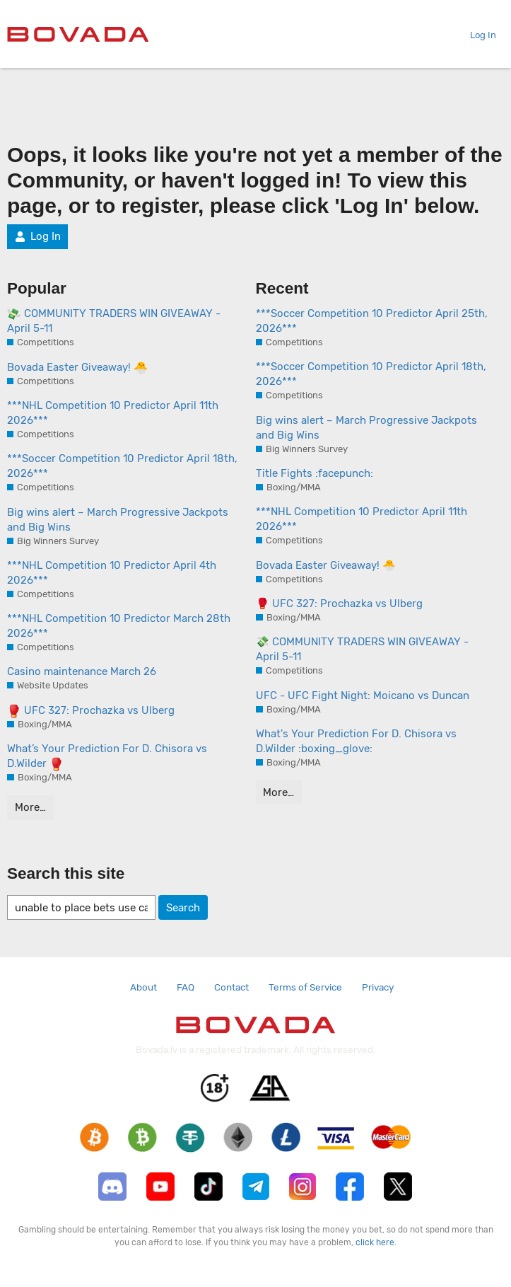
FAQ (185, 987)
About (143, 987)
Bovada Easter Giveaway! (77, 368)
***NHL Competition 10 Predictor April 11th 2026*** (112, 413)
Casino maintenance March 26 (81, 671)
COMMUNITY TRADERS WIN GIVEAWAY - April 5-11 (114, 321)
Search (183, 907)
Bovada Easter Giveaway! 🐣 (326, 565)
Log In (477, 35)
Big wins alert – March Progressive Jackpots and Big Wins (117, 519)
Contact (231, 987)
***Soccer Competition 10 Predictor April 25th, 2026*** (372, 321)
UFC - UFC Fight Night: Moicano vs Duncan (362, 695)
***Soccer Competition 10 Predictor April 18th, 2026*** (122, 466)
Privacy (378, 987)
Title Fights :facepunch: (314, 473)
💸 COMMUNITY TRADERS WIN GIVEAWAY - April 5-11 (362, 649)
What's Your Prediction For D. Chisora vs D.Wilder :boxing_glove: (356, 741)
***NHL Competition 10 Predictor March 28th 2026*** (118, 626)
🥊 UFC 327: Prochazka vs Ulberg (339, 603)
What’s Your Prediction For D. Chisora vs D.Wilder (107, 756)
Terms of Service (305, 987)
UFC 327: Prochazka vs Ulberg (91, 711)
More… (30, 807)
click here (375, 1242)
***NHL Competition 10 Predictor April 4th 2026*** (111, 573)
